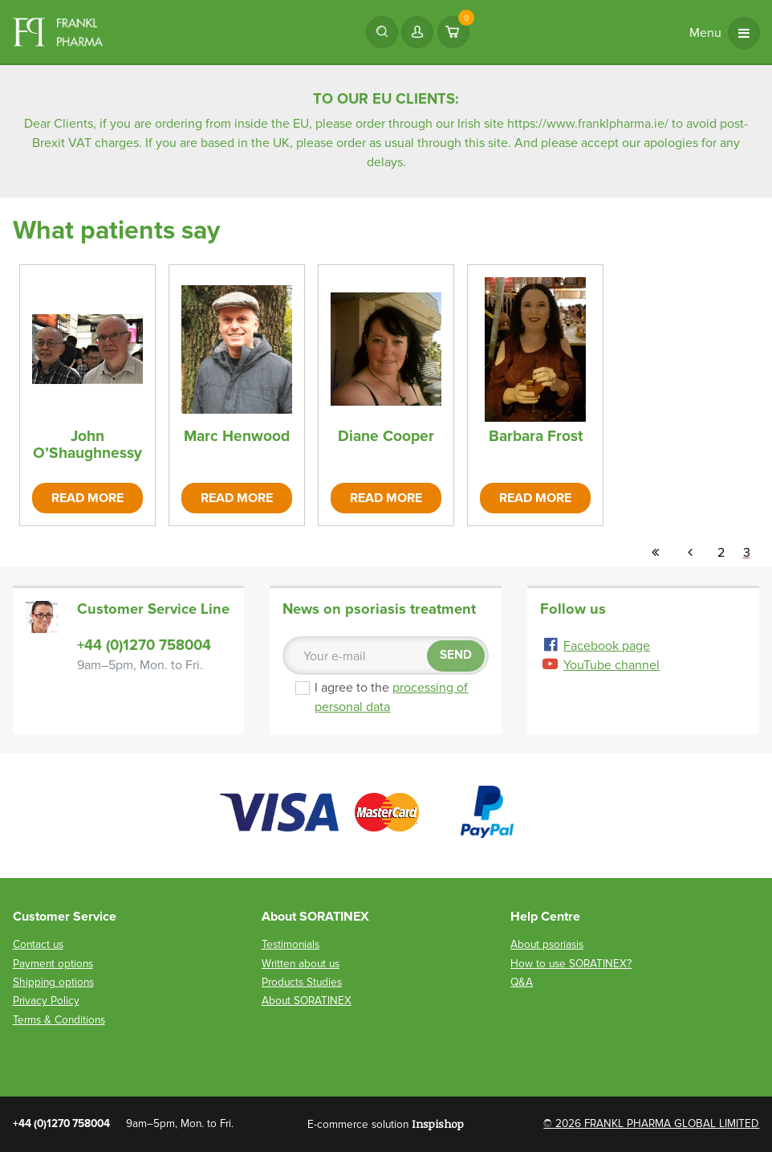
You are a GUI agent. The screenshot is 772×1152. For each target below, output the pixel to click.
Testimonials (290, 944)
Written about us (300, 963)
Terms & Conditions (59, 1020)
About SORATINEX (306, 1000)
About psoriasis (546, 944)
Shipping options (53, 982)
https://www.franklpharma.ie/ (587, 124)
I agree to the (390, 697)
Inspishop (438, 1123)
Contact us (38, 944)
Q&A (521, 982)
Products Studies (302, 982)
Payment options (53, 963)
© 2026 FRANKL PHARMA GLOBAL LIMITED (651, 1123)
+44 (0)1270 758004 (144, 645)
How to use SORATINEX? (571, 963)
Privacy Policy (46, 1000)
